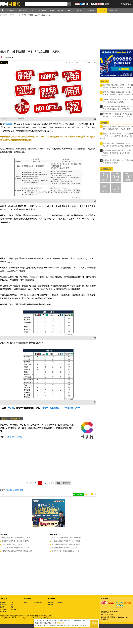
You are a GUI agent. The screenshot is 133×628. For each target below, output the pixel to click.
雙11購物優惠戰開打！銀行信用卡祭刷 (66, 544)
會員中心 (50, 602)
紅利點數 (16, 490)
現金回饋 (9, 490)
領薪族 (104, 180)
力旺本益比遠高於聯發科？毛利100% (15, 548)
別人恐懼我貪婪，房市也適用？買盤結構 (17, 551)
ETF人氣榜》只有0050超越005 (13, 544)
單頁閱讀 (66, 483)
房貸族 (116, 180)
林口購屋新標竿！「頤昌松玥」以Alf (15, 541)
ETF (12, 602)
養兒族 (128, 180)
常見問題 (50, 605)
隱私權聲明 (61, 622)
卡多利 (11, 408)
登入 (129, 4)
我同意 (94, 623)
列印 (94, 494)
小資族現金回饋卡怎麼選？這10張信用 (66, 541)
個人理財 (3, 609)
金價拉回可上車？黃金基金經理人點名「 (17, 538)
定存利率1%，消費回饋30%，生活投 (65, 551)
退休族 (104, 192)
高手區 (116, 192)
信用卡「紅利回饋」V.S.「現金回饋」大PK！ (62, 408)
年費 (21, 490)
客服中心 (61, 602)
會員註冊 (124, 4)
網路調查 (8, 124)
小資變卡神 (7, 58)
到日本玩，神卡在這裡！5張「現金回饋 (66, 538)
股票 (12, 605)
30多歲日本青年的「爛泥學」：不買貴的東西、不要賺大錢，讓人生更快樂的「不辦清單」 (116, 153)
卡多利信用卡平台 (14, 437)
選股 (25, 602)
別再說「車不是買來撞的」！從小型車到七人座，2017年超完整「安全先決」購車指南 (116, 136)
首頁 (4, 10)
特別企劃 (13, 609)
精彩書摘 (3, 612)
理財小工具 (38, 602)
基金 (12, 607)
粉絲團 (107, 4)
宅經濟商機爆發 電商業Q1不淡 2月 (65, 548)
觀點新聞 (3, 602)
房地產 (2, 607)
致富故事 (3, 605)
